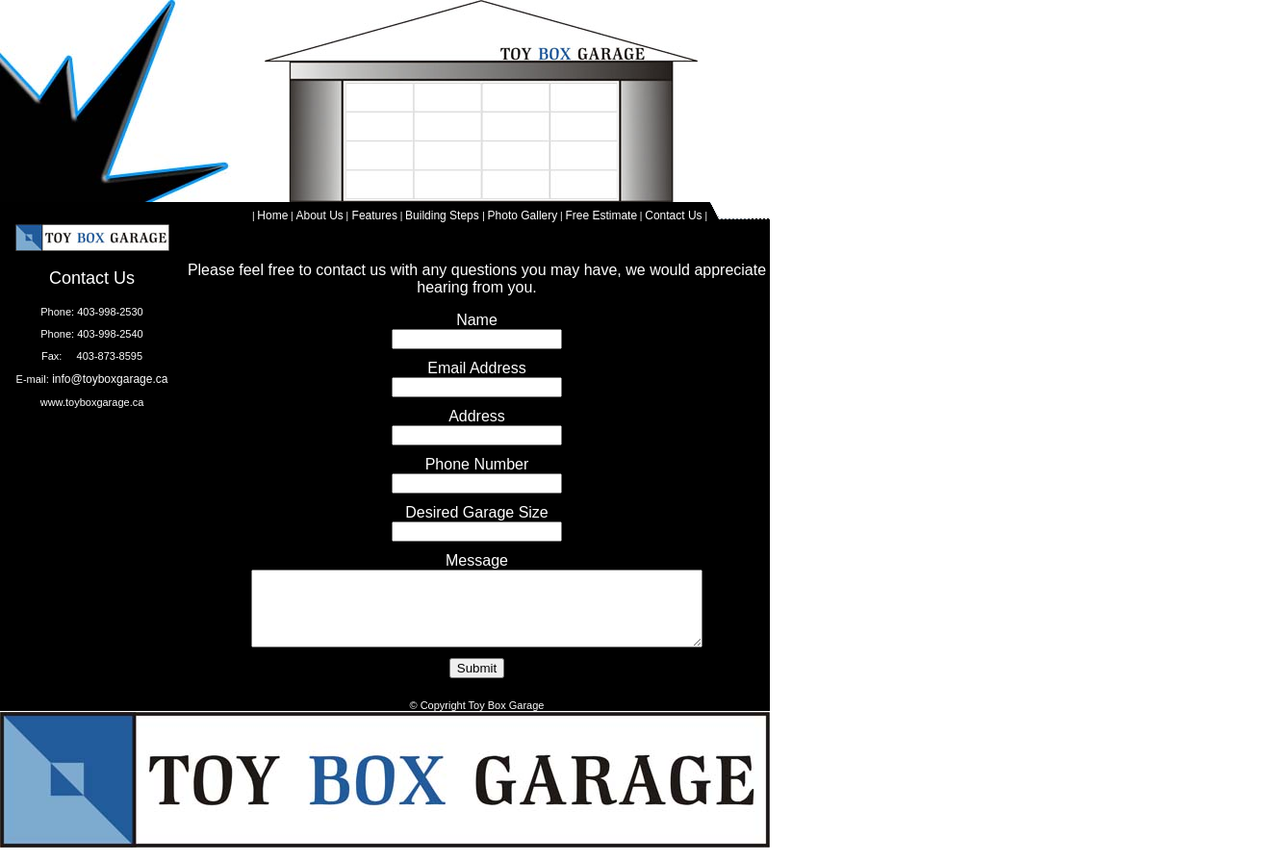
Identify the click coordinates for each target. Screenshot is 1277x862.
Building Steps (443, 215)
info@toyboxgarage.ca (108, 379)
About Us (319, 215)
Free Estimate (601, 215)
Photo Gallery (523, 215)
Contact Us (673, 215)
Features (372, 215)
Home (272, 215)
